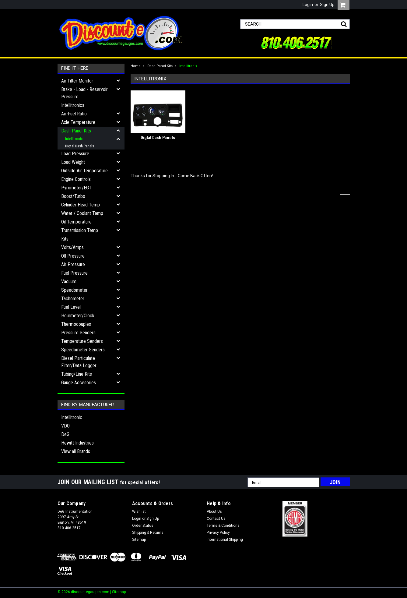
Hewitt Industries (77, 443)
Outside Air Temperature (84, 171)
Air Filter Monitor (77, 81)
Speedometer (74, 290)
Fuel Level (71, 307)
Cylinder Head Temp (80, 205)
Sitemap (139, 539)
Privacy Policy (218, 532)
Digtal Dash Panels (79, 146)
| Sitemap (118, 592)
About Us (214, 511)
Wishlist (139, 511)
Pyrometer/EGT (76, 188)
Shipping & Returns (147, 532)
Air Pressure (73, 264)
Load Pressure (75, 154)
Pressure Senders (78, 333)
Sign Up (327, 4)
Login (308, 4)
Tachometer (72, 298)
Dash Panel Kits (76, 131)
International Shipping (225, 539)
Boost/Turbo (73, 196)
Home (136, 66)
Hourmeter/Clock (77, 315)
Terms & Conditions (223, 525)
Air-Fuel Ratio (74, 114)
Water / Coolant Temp (82, 213)
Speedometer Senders (83, 350)
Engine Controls (76, 179)
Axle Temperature (78, 122)
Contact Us (216, 518)
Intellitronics (72, 105)
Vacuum (68, 281)
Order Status (142, 525)
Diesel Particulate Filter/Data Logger (78, 361)
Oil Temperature (76, 222)
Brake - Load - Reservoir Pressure (84, 93)
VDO (65, 426)
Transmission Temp (79, 230)
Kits (64, 239)
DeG (65, 434)
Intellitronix (74, 138)
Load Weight (73, 162)
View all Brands (75, 451)
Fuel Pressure (74, 273)
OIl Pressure (73, 256)
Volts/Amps (72, 247)
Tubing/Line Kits (76, 374)
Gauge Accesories (78, 382)
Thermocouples (76, 324)
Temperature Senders (82, 341)
